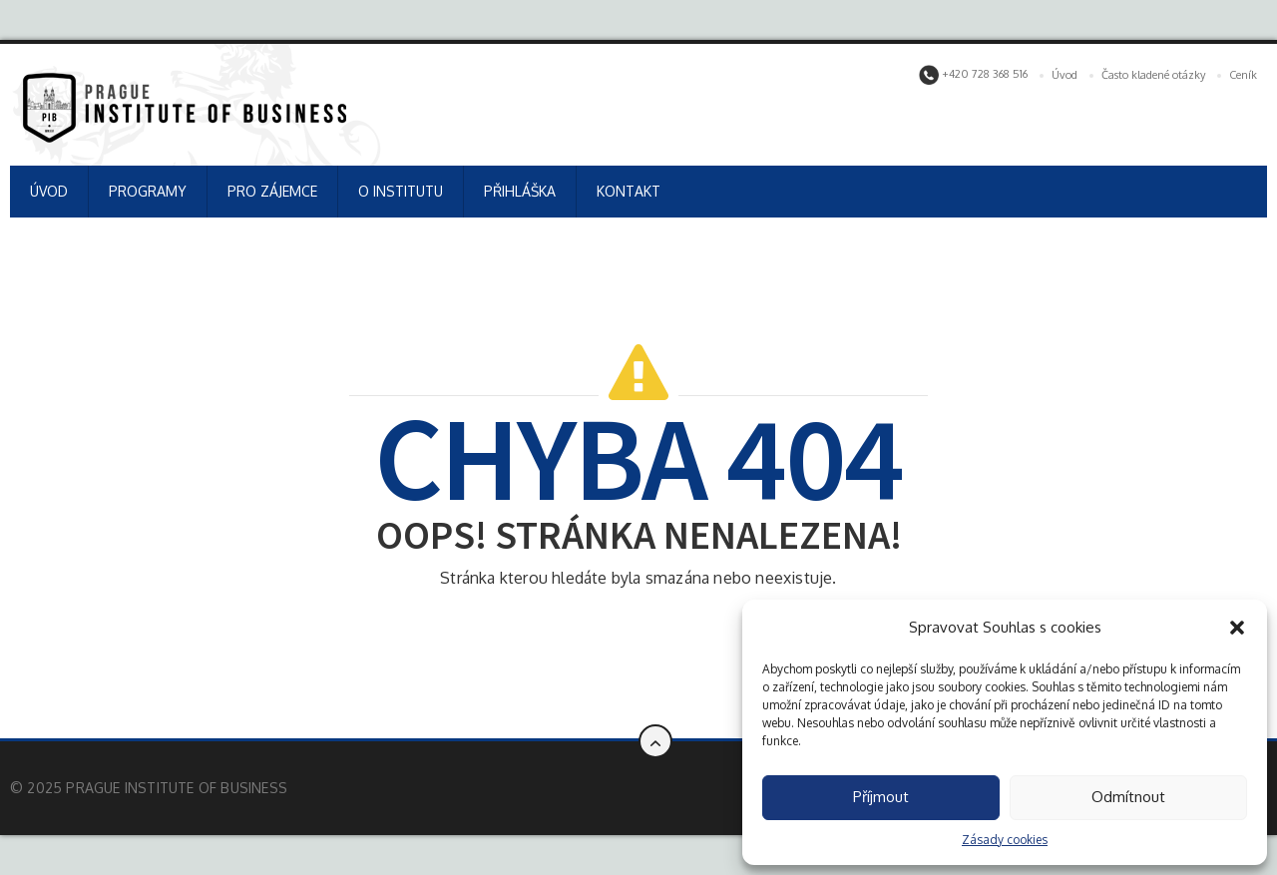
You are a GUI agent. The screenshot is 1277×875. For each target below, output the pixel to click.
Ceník (1243, 75)
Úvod (1064, 75)
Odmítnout (1128, 796)
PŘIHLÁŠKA (520, 191)
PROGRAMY (148, 191)
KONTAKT (628, 191)
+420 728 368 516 (973, 75)
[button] (1237, 628)
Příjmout (881, 796)
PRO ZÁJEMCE (272, 191)
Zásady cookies (1005, 839)
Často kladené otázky (1153, 75)
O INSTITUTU (400, 191)
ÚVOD (49, 191)
